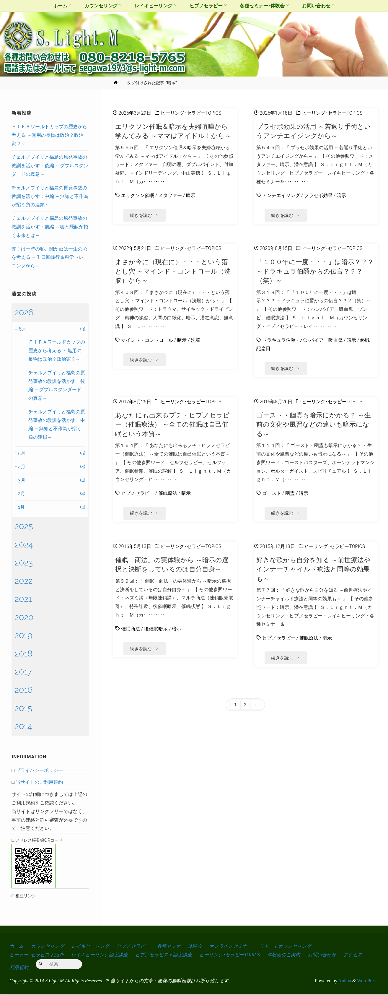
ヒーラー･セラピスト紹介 (36, 954)
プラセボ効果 (318, 195)
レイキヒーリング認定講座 (99, 954)
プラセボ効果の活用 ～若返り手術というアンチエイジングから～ (313, 131)
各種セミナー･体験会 (179, 946)
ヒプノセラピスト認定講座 (164, 954)
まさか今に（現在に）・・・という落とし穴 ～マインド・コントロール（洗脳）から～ (173, 271)
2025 (23, 526)
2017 (23, 671)
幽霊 (290, 493)
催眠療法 (167, 493)
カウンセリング (47, 946)
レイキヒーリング (91, 946)
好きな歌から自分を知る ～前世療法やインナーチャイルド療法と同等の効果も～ (313, 569)
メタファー (170, 195)
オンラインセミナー (231, 946)
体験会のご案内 (284, 954)
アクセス (353, 954)
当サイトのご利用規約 (39, 782)
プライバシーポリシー (39, 770)
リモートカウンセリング (286, 946)
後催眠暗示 (156, 629)
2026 (23, 312)
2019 (23, 635)
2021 (23, 599)
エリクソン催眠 (137, 195)
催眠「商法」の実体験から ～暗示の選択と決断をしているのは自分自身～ (172, 564)
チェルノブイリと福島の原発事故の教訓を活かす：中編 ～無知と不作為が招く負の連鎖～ (50, 196)
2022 (23, 581)
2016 (23, 690)
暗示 (190, 195)
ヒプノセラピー (137, 493)
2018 (23, 653)
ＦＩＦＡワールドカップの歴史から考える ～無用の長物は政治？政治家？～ (49, 135)
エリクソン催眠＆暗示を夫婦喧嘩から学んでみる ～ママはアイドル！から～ (173, 131)
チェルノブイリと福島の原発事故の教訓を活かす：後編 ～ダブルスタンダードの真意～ (50, 165)
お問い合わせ (323, 954)
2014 (23, 726)
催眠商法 (130, 629)
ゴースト (271, 493)
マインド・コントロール (147, 340)
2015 (23, 708)
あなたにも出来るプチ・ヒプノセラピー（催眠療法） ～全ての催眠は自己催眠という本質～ (172, 425)
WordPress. (368, 981)
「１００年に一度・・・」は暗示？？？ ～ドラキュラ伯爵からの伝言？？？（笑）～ (315, 271)
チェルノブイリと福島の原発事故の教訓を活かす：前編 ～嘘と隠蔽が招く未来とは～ (50, 226)
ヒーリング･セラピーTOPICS (191, 113)
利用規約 (18, 967)
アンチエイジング (281, 195)
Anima (344, 981)
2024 (23, 544)
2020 (23, 617)
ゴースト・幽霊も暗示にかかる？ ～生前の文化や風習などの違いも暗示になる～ (313, 425)
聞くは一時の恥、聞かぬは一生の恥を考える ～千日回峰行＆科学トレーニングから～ (50, 257)
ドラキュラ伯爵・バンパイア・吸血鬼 (302, 340)
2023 (23, 562)
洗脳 (195, 340)
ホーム (16, 946)
